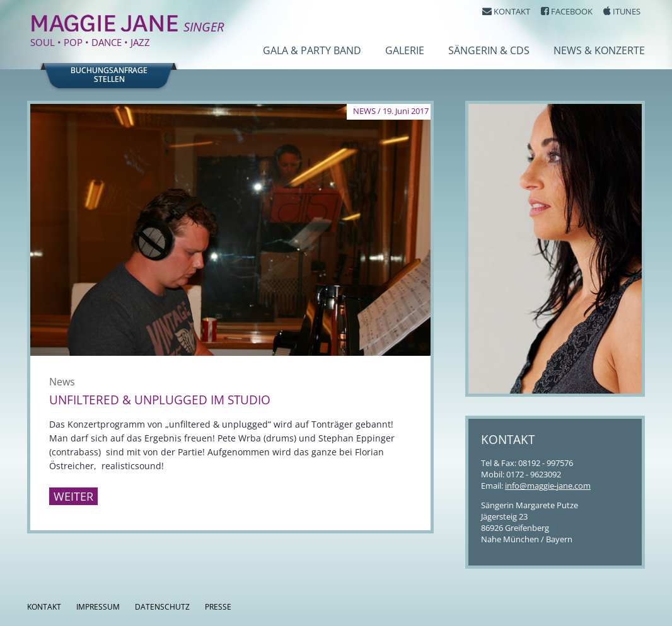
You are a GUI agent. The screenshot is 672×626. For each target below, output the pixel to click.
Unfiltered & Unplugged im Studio (159, 400)
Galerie (404, 50)
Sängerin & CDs (489, 50)
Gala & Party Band (312, 50)
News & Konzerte (599, 50)
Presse (218, 606)
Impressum (98, 606)
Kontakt (44, 606)
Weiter (73, 496)
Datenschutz (162, 606)
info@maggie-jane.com (548, 485)
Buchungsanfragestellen (109, 75)
